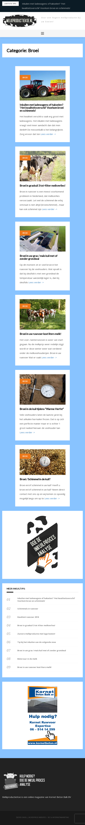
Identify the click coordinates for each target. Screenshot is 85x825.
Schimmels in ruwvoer (27, 608)
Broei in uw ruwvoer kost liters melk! (40, 333)
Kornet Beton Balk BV (60, 797)
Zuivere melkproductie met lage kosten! (36, 633)
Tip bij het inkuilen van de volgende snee (36, 642)
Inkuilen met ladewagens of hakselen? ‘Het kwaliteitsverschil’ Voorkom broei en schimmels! (42, 107)
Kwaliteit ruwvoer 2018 (28, 617)
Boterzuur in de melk (27, 659)
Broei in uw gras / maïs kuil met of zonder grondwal (38, 257)
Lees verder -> (48, 134)
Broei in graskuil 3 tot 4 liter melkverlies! (42, 185)
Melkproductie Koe (47, 25)
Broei (25, 77)
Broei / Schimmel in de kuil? (35, 479)
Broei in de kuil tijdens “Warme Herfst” (42, 409)
